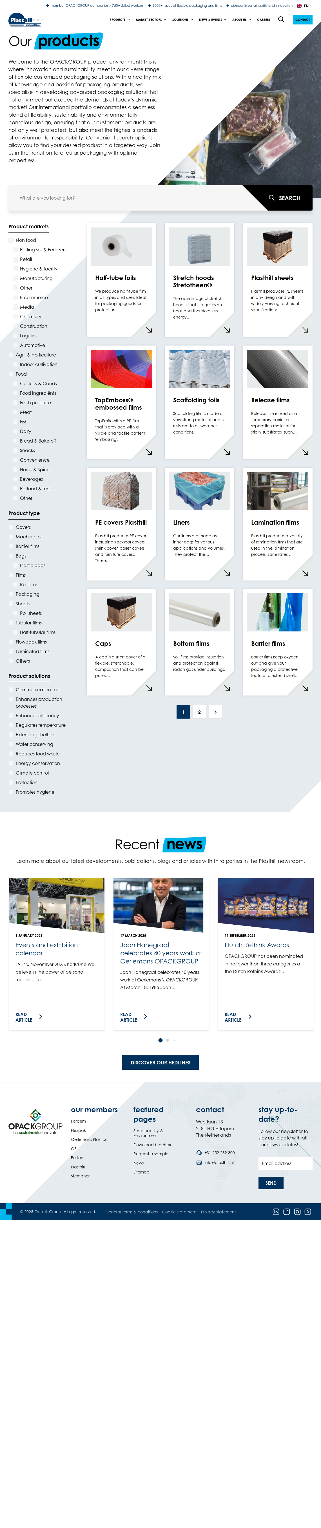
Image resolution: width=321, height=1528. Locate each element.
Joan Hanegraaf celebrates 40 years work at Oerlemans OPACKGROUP (161, 953)
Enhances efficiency (37, 715)
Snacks (27, 450)
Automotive (32, 345)
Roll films (28, 584)
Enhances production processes (39, 702)
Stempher (80, 1175)
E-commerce (34, 297)
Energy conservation (38, 763)
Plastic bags (32, 565)
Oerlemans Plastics (88, 1139)
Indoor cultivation (38, 364)
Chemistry (30, 316)
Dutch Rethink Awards (257, 945)
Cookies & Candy (39, 383)
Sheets (23, 603)
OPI (74, 1148)
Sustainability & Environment (148, 1133)
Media (27, 307)
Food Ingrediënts (38, 393)
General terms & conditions (131, 1211)
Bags (21, 556)
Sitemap (141, 1172)
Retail (26, 259)
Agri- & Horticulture (36, 355)
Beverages (31, 479)
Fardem (78, 1121)
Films (21, 575)
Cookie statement (179, 1211)
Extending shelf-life (35, 734)
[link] (56, 954)
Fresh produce (35, 402)
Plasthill (78, 1166)
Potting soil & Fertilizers (43, 249)
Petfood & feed (36, 488)
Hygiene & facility (38, 269)
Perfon (77, 1157)
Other (26, 288)
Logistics (28, 335)
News (138, 1163)
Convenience (35, 460)
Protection (26, 782)
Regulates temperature (41, 725)
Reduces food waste (38, 754)
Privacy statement (218, 1211)
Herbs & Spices (35, 469)
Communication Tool (38, 689)
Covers (23, 527)
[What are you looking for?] (277, 198)
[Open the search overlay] (281, 19)
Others (23, 661)
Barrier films (27, 546)
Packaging (27, 594)
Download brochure (153, 1144)
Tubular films (29, 623)
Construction (33, 326)
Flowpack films (31, 642)
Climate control (32, 773)
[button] (303, 19)
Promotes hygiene (35, 792)
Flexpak (78, 1130)
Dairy (25, 431)
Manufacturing (36, 278)
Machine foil (29, 537)
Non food (26, 240)
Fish (24, 422)
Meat (26, 412)
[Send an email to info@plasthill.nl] (215, 1162)
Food (21, 374)
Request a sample (150, 1153)
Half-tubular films (37, 632)
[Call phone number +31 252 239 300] (215, 1152)
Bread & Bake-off (38, 441)
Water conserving (34, 744)
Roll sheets (31, 613)
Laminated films (32, 651)
